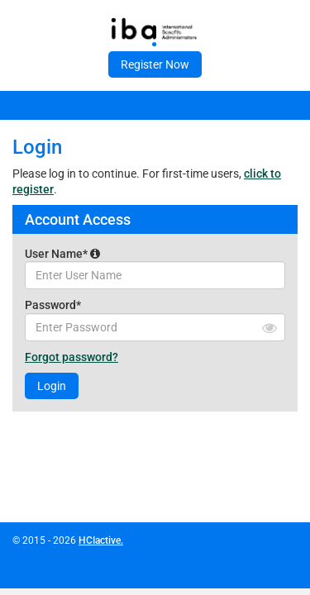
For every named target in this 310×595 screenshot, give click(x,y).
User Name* (62, 253)
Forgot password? (71, 357)
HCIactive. (101, 540)
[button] (95, 253)
